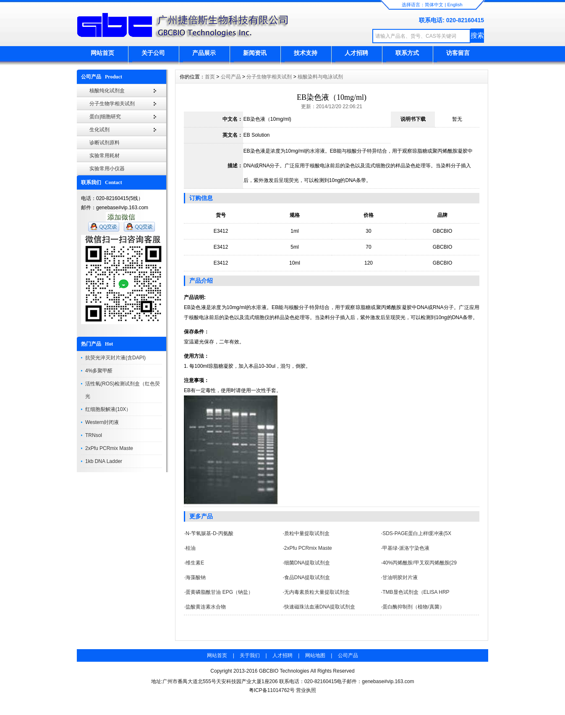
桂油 (191, 548)
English (454, 4)
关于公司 (153, 52)
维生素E (195, 563)
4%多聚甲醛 (98, 371)
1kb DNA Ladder (103, 461)
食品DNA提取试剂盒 (307, 577)
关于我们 (250, 655)
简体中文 (434, 4)
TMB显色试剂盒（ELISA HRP (415, 592)
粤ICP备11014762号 (272, 690)
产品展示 (204, 52)
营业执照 (306, 690)
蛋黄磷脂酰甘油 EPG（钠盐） (219, 592)
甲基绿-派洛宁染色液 (405, 548)
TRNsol (93, 435)
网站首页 (102, 52)
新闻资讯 (255, 52)
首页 (210, 77)
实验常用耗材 (104, 156)
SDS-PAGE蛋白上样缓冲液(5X (416, 533)
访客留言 (458, 52)
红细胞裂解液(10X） (108, 409)
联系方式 (407, 52)
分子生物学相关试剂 (112, 104)
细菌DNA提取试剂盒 (307, 563)
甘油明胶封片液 (400, 577)
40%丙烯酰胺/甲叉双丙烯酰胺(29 (419, 563)
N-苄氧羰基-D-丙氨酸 (209, 533)
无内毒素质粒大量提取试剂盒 (317, 592)
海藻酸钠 (196, 577)
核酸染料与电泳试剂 (320, 77)
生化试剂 (99, 130)
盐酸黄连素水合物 (206, 607)
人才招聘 (356, 52)
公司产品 (231, 77)
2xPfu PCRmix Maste (109, 448)
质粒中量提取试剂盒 (307, 533)
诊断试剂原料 (104, 143)
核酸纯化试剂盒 (107, 91)
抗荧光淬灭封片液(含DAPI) (115, 358)
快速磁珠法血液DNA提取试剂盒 (319, 607)
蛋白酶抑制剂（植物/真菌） (413, 607)
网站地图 (315, 655)
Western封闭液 (102, 422)
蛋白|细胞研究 (105, 117)
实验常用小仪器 (107, 169)
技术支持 (305, 52)
